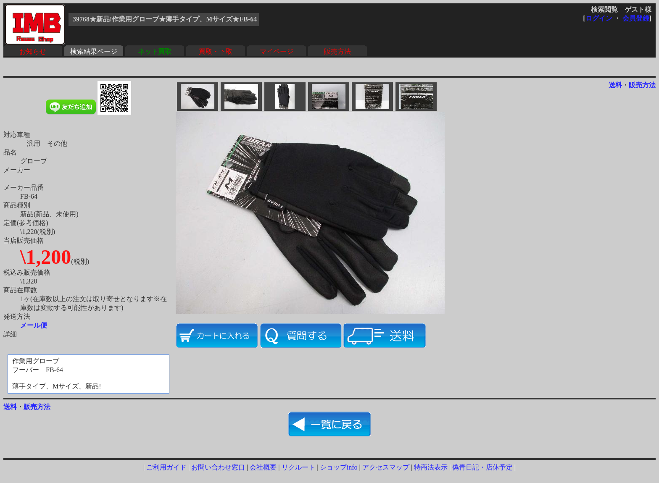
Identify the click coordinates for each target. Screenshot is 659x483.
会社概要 (263, 467)
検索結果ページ (93, 51)
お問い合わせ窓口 (218, 467)
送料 (615, 85)
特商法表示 (431, 467)
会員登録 (635, 18)
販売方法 (337, 51)
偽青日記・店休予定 (482, 467)
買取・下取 (215, 51)
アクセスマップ (385, 467)
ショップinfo (339, 467)
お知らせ (32, 51)
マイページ (276, 51)
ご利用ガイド (166, 467)
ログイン (598, 18)
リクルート (298, 467)
